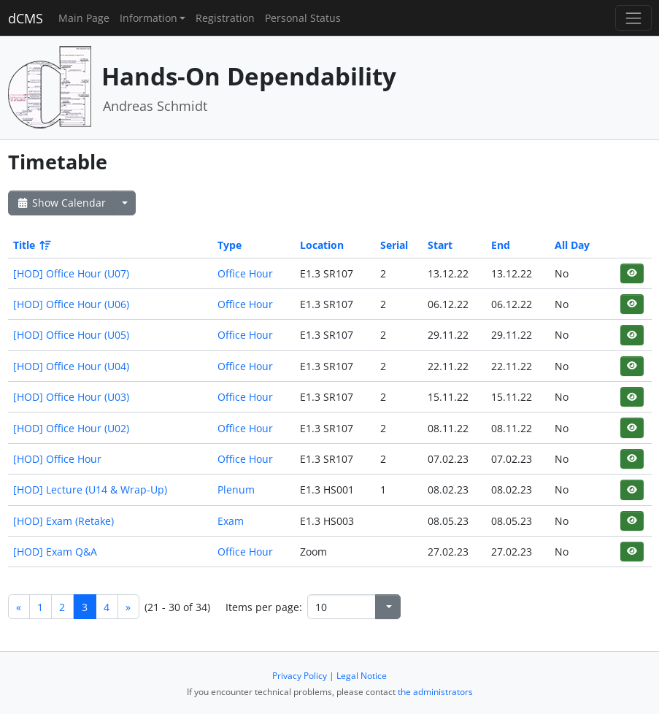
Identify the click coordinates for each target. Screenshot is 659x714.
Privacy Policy (299, 675)
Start (440, 245)
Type (229, 245)
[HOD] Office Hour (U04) (71, 366)
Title (31, 245)
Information (148, 18)
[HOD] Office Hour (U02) (71, 428)
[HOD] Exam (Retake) (63, 521)
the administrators (435, 692)
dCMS (25, 18)
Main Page (83, 18)
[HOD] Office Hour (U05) (71, 335)
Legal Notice (361, 675)
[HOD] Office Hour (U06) (71, 304)
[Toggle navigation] (633, 18)
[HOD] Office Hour (57, 459)
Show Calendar (61, 203)
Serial (394, 245)
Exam (230, 521)
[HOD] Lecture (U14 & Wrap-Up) (90, 489)
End (500, 245)
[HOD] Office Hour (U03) (71, 397)
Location (322, 245)
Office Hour (245, 273)
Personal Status (303, 18)
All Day (572, 245)
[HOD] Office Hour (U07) (71, 273)
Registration (225, 18)
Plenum (236, 489)
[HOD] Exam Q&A (55, 551)
